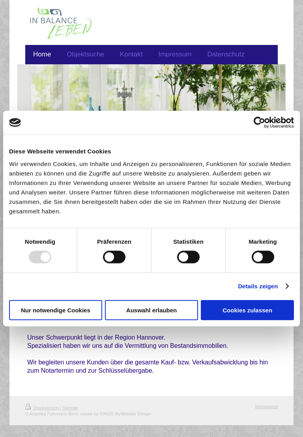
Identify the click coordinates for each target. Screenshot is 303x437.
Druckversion (42, 407)
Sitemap (70, 407)
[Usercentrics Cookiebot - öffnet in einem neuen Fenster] (259, 123)
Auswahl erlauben (151, 309)
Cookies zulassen (247, 309)
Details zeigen (258, 286)
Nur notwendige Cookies (55, 309)
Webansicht (266, 406)
